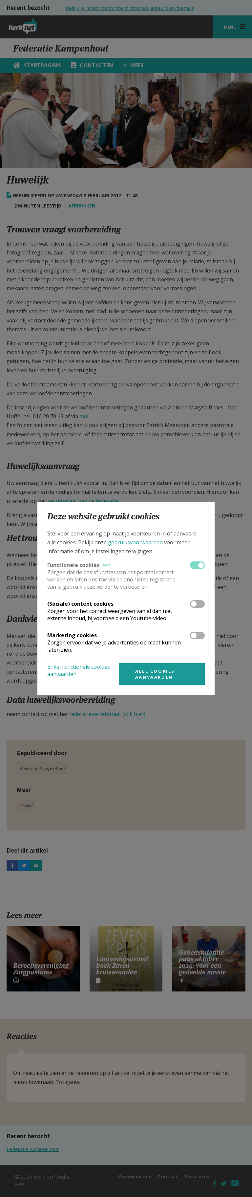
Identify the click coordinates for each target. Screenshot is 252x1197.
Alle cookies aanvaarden (155, 674)
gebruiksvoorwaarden (135, 542)
